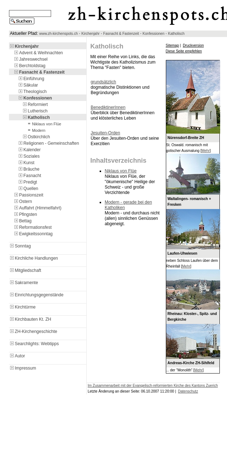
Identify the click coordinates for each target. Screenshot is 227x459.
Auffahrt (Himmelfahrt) (37, 207)
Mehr (205, 151)
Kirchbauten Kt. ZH (30, 319)
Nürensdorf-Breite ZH (186, 138)
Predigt (27, 182)
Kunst (26, 162)
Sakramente (23, 282)
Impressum (22, 368)
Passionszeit (28, 195)
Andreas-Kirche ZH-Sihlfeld (191, 363)
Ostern (22, 201)
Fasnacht (29, 175)
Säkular (28, 85)
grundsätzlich (103, 81)
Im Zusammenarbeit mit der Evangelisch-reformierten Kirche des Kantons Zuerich (153, 386)
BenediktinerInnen (108, 107)
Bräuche (29, 169)
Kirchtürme (22, 307)
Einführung (31, 78)
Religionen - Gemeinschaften (48, 143)
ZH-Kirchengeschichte (33, 331)
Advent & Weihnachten (38, 52)
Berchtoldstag (29, 65)
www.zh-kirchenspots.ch (58, 34)
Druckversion (193, 45)
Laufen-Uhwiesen (183, 253)
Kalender (29, 149)
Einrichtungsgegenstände (36, 294)
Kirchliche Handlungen (33, 258)
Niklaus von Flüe (43, 124)
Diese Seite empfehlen (184, 51)
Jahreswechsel (30, 59)
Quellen (28, 188)
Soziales (29, 156)
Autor (17, 355)
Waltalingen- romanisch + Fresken (189, 202)
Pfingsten (25, 214)
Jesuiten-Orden (105, 132)
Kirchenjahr (90, 34)
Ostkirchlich (36, 136)
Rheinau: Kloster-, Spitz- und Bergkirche (192, 316)
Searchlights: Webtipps (34, 343)
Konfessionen (153, 34)
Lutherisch (34, 110)
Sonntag (20, 246)
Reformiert (35, 104)
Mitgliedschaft (25, 270)
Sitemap (172, 45)
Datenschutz (188, 391)
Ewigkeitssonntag (33, 233)
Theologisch (32, 91)
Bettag (22, 220)
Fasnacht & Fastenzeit (121, 34)
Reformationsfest (32, 227)
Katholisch (176, 34)
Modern (35, 130)
